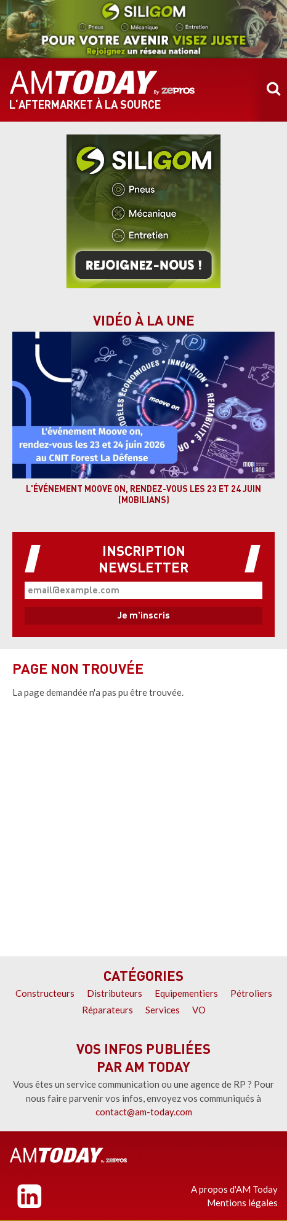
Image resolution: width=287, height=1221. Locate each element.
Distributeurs (114, 993)
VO (199, 1009)
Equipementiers (186, 993)
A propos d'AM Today (234, 1189)
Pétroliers (251, 993)
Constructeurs (45, 993)
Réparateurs (107, 1009)
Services (162, 1009)
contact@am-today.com (143, 1111)
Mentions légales (242, 1202)
